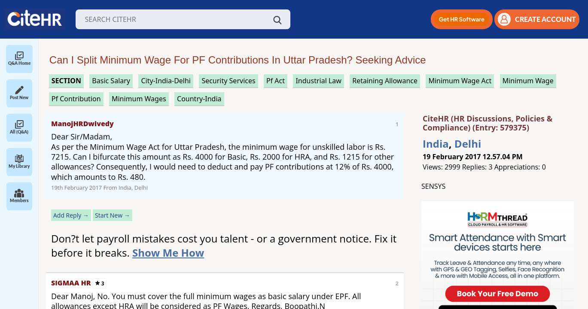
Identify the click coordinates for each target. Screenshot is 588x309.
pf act (275, 80)
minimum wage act (459, 80)
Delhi (467, 143)
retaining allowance (384, 80)
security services (228, 80)
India (436, 143)
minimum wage (528, 80)
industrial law (318, 80)
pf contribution (76, 98)
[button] (462, 19)
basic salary (111, 80)
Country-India (199, 98)
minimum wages (139, 98)
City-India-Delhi (166, 80)
